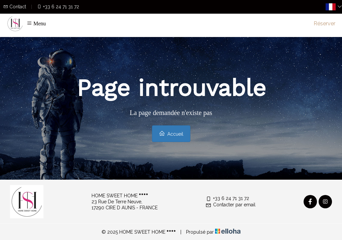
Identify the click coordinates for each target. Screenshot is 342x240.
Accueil (171, 133)
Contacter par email (230, 204)
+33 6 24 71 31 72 (227, 198)
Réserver (324, 23)
